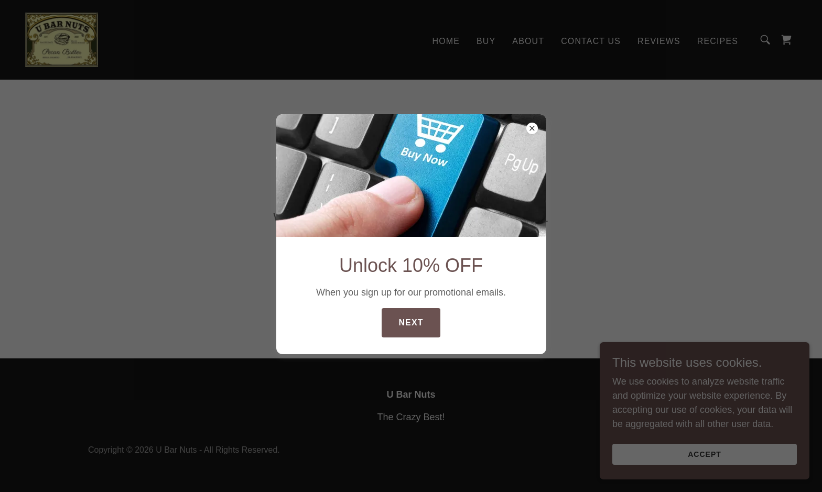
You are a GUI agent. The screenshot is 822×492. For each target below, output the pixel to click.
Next (410, 322)
